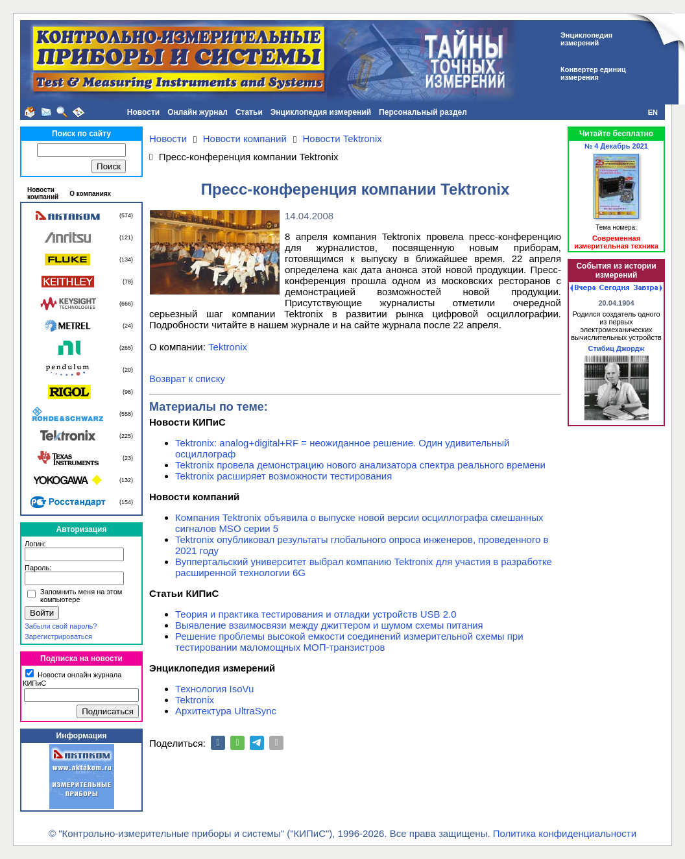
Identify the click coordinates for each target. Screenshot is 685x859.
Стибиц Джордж (616, 348)
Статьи (249, 112)
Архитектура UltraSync (225, 710)
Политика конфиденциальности (564, 833)
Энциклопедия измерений (320, 112)
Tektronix (227, 346)
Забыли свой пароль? (61, 626)
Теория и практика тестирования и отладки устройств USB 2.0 (316, 614)
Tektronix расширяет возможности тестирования (283, 475)
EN (653, 112)
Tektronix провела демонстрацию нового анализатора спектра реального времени (360, 464)
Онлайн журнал (197, 112)
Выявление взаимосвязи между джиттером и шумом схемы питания (329, 625)
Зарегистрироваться (58, 636)
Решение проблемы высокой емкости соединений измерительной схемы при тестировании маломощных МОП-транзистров (349, 642)
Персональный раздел (423, 112)
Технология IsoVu (214, 688)
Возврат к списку (187, 378)
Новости (143, 112)
